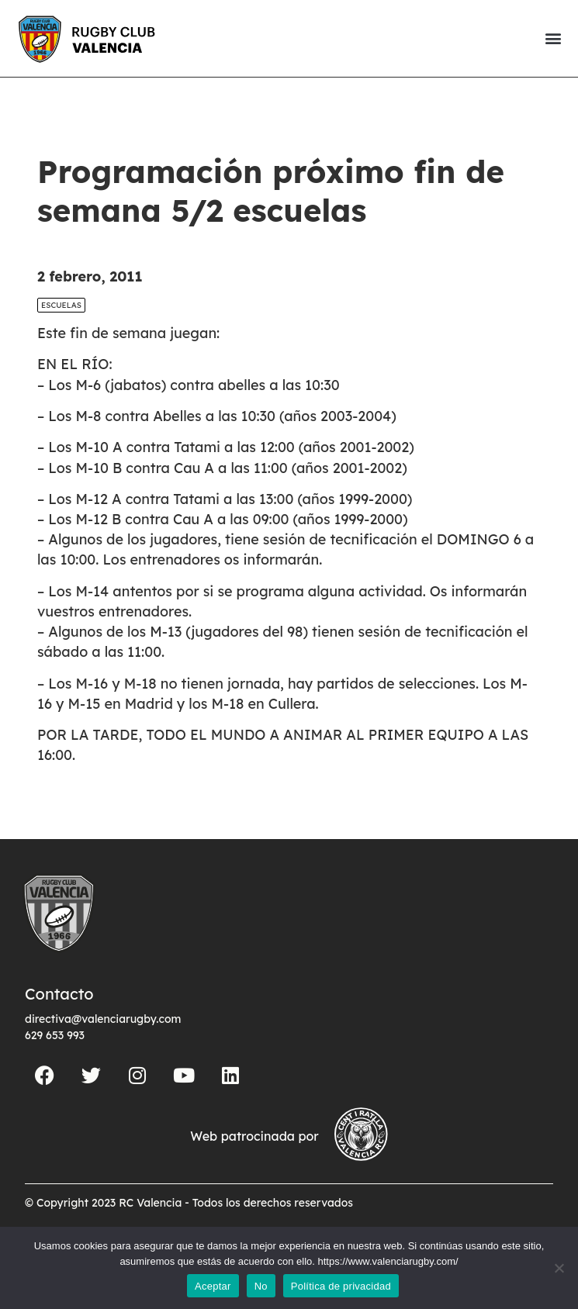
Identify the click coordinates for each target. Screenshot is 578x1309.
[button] (553, 38)
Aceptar (213, 1286)
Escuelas (61, 305)
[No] (558, 1268)
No (261, 1286)
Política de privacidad (341, 1286)
